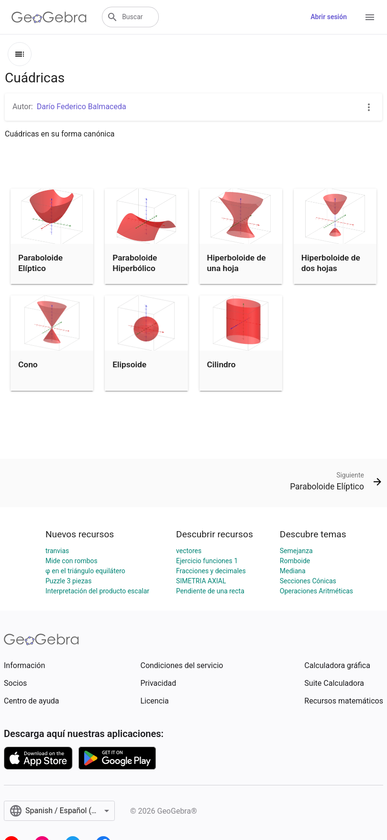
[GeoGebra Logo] (49, 17)
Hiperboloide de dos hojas (330, 263)
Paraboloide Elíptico (40, 263)
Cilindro (221, 364)
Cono (28, 364)
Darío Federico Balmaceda (81, 106)
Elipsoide (129, 364)
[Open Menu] (370, 17)
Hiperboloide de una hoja (236, 263)
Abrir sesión (328, 17)
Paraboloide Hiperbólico (134, 263)
